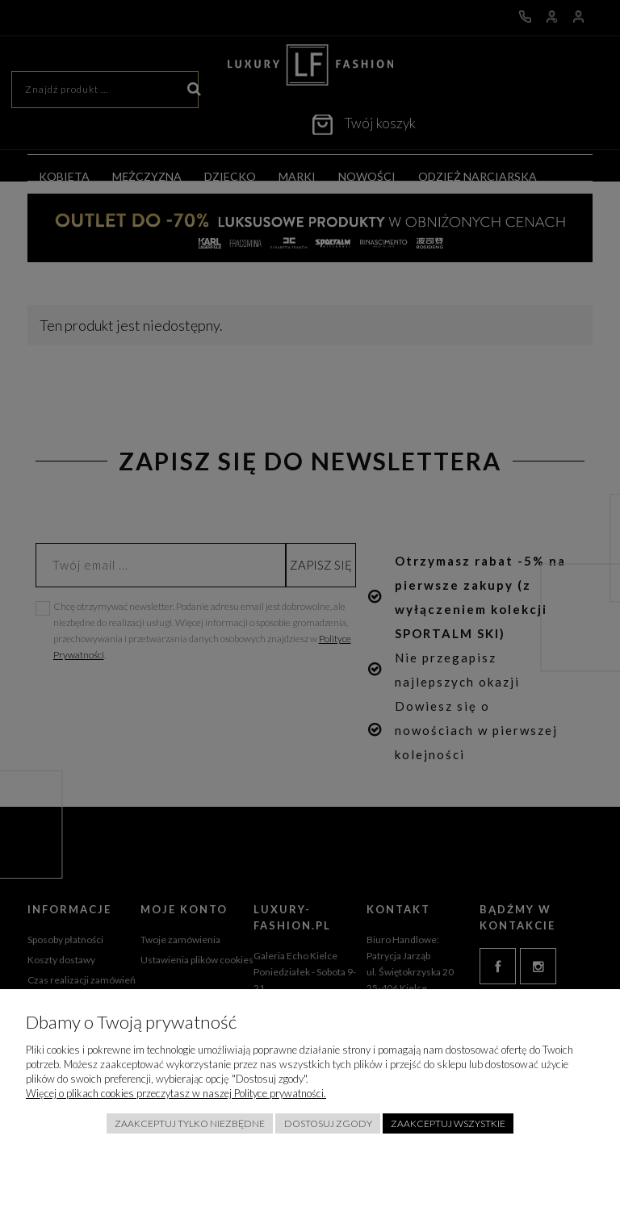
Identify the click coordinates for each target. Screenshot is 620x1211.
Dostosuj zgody (328, 1123)
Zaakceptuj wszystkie (448, 1123)
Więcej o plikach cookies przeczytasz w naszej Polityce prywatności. (176, 1093)
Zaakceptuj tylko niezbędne (190, 1123)
